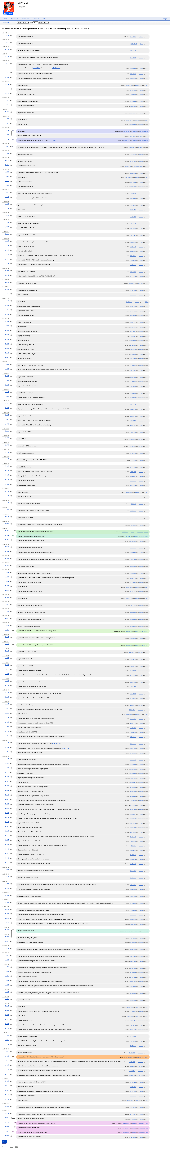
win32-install (145, 931)
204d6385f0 (133, 552)
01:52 (7, 551)
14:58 (7, 658)
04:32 (7, 836)
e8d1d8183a (133, 1000)
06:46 (7, 790)
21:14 (7, 112)
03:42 (7, 858)
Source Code (26, 19)
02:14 (7, 234)
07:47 (7, 772)
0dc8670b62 (132, 147)
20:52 (7, 1118)
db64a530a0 (133, 841)
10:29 (7, 321)
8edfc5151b (133, 915)
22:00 (7, 909)
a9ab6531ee (133, 485)
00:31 (7, 565)
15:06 (7, 888)
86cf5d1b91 (129, 302)
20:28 (7, 1081)
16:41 (7, 89)
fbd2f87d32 (133, 981)
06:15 (7, 471)
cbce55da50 (133, 864)
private (146, 1057)
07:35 (7, 1024)
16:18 (7, 992)
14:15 (7, 743)
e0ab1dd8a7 (132, 652)
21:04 (7, 380)
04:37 (7, 618)
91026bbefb (133, 1082)
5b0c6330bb (129, 85)
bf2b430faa (125, 532)
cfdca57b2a (133, 432)
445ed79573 (133, 57)
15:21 (7, 63)
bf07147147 (134, 43)
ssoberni (134, 131)
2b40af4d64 (133, 885)
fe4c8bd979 (133, 942)
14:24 (7, 713)
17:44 (7, 1074)
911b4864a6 (133, 619)
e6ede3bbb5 (133, 315)
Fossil (11, 1147)
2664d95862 (133, 1011)
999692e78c (133, 956)
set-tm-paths (145, 631)
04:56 (7, 586)
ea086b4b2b (132, 283)
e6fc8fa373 (133, 186)
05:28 (7, 813)
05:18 (7, 817)
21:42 (7, 651)
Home (5, 19)
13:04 (7, 727)
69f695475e (133, 859)
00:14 (7, 431)
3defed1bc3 (133, 924)
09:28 (7, 335)
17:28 (7, 1044)
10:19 (7, 326)
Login (165, 19)
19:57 (7, 42)
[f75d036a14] (56, 743)
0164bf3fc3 (133, 805)
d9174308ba (133, 381)
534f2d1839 (133, 559)
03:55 (7, 840)
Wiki (44, 19)
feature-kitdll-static (143, 1123)
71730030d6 (133, 276)
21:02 (7, 385)
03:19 (7, 902)
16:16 (7, 197)
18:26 (7, 503)
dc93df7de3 (133, 74)
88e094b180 (129, 587)
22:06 (7, 271)
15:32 (7, 960)
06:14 (7, 480)
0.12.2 (147, 85)
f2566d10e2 (133, 322)
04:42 (7, 1095)
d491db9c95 (133, 760)
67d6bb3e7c (133, 744)
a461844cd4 (133, 161)
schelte (141, 36)
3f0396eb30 (133, 246)
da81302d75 (129, 120)
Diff (14, 22)
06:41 (7, 795)
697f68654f (133, 124)
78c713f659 (133, 525)
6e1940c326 (133, 216)
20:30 (7, 665)
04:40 (7, 1099)
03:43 (7, 849)
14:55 (7, 369)
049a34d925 (133, 986)
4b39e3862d (129, 631)
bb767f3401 (133, 420)
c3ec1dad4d (133, 393)
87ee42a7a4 (133, 78)
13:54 (7, 581)
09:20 (7, 339)
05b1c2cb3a (133, 682)
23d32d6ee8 (133, 260)
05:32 (7, 808)
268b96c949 (133, 889)
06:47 (7, 357)
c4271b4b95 (133, 809)
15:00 (7, 681)
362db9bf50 (133, 573)
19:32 (7, 674)
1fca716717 (133, 666)
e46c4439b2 (133, 251)
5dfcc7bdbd (133, 256)
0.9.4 (147, 1016)
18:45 (7, 176)
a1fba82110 (129, 492)
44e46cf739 (126, 1128)
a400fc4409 (133, 686)
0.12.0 (147, 177)
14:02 (7, 752)
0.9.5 (147, 1007)
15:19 (7, 35)
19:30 (7, 215)
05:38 (7, 804)
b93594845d (133, 68)
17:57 (7, 227)
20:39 (7, 547)
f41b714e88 (133, 1029)
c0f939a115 (133, 349)
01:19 (7, 930)
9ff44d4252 (133, 977)
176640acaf (129, 714)
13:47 (7, 294)
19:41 (7, 923)
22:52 (7, 408)
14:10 (7, 747)
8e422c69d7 (132, 1062)
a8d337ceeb (133, 50)
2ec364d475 (133, 198)
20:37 (7, 604)
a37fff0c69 (133, 504)
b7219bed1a (133, 903)
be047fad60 (131, 1057)
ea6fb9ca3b (133, 223)
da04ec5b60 (133, 612)
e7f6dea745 (133, 659)
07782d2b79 (133, 306)
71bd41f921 (133, 938)
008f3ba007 (133, 472)
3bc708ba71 (133, 331)
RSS (16, 1147)
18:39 (7, 241)
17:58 (7, 222)
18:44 (7, 181)
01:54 (7, 941)
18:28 (7, 1065)
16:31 (7, 192)
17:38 (7, 496)
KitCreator (23, 3)
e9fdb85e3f (133, 340)
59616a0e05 (126, 1132)
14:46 (7, 980)
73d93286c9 (133, 896)
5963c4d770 (133, 827)
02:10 (7, 637)
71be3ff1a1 (133, 769)
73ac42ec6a (133, 409)
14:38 (7, 77)
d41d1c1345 (133, 295)
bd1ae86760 (133, 578)
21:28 (7, 56)
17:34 (7, 1040)
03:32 (7, 863)
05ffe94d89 (133, 968)
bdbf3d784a (133, 467)
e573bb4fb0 (132, 439)
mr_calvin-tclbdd (144, 131)
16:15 (7, 948)
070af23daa (133, 1091)
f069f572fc (133, 605)
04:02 (7, 535)
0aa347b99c (132, 1071)
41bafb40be (133, 481)
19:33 (7, 669)
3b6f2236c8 (133, 778)
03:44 (7, 844)
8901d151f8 (133, 638)
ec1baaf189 (133, 242)
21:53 (7, 282)
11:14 (7, 139)
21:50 (7, 445)
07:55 (7, 1015)
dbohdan (140, 1052)
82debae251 (133, 871)
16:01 (7, 146)
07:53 (7, 1019)
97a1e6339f (133, 36)
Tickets (36, 19)
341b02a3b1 (133, 1087)
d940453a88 (133, 787)
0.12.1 (147, 120)
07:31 (7, 777)
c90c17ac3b (133, 173)
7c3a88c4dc (133, 949)
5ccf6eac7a (133, 823)
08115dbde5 (133, 972)
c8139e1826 (133, 290)
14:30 (7, 985)
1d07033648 (133, 1041)
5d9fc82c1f (133, 548)
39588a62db (133, 1025)
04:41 (7, 826)
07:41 (7, 353)
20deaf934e (133, 764)
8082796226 (133, 910)
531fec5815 (133, 832)
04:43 (7, 822)
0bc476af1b (133, 182)
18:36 (7, 250)
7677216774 (133, 582)
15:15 (7, 459)
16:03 (7, 967)
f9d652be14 (133, 205)
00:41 (7, 452)
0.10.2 (147, 587)
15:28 (7, 759)
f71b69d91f (133, 1137)
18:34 (7, 259)
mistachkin (136, 931)
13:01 (7, 731)
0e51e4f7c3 (132, 709)
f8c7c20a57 (133, 327)
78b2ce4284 (126, 131)
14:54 (7, 625)
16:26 (7, 264)
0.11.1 (147, 302)
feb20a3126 (133, 193)
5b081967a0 (133, 732)
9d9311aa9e (133, 265)
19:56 (7, 870)
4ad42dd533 (133, 850)
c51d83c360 (132, 1052)
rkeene (141, 50)
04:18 (7, 685)
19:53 (7, 1051)
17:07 (7, 123)
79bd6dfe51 (133, 818)
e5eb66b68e (129, 645)
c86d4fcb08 (133, 961)
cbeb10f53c (133, 748)
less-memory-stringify (142, 532)
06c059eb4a (133, 358)
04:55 (7, 590)
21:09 (7, 376)
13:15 (7, 722)
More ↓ (4, 1142)
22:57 (7, 403)
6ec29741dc (132, 136)
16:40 (7, 392)
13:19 (7, 718)
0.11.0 (147, 492)
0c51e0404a (132, 1075)
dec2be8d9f (133, 836)
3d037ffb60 (133, 541)
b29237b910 (133, 800)
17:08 (7, 119)
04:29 (7, 49)
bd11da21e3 (133, 1096)
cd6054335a (133, 386)
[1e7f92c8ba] (52, 140)
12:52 (7, 736)
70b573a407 (133, 209)
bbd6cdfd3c (133, 113)
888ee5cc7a (133, 416)
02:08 (7, 558)
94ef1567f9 (130, 1100)
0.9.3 (147, 1100)
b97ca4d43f (129, 177)
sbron (141, 43)
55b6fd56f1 (133, 782)
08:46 (7, 1006)
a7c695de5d (133, 878)
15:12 (7, 130)
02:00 (7, 937)
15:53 (7, 424)
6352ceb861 (133, 365)
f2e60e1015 (133, 753)
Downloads (14, 19)
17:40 (7, 491)
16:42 (7, 84)
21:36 (7, 918)
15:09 (7, 884)
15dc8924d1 (133, 235)
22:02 (7, 275)
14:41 (7, 73)
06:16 (7, 466)
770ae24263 (133, 476)
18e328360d (133, 154)
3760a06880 (133, 497)
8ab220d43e (133, 1020)
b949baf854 (133, 814)
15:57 (7, 955)
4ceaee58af (133, 719)
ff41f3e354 (133, 336)
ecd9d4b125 (133, 796)
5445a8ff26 (133, 345)
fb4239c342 (133, 228)
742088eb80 (133, 566)
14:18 (7, 135)
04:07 (7, 165)
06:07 (7, 799)
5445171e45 (133, 791)
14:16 (7, 208)
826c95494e (132, 446)
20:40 (7, 697)
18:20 (7, 1070)
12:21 (7, 100)
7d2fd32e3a (133, 737)
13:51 (7, 289)
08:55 (7, 344)
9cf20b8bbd (133, 511)
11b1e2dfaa (130, 1016)
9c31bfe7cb (133, 272)
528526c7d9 (128, 166)
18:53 (7, 172)
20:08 (7, 1127)
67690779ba (133, 518)
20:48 (7, 517)
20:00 (7, 524)
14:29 (7, 768)
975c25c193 (128, 536)
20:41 (7, 1122)
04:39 (7, 831)
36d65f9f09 (133, 773)
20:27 (7, 1086)
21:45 (7, 1113)
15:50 (7, 510)
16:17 (7, 310)
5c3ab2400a (133, 1107)
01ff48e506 (133, 354)
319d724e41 (133, 311)
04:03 (7, 531)
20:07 (7, 1131)
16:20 (7, 301)
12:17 (7, 105)
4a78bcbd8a (133, 626)
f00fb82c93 (133, 106)
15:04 (7, 364)
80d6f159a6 (133, 670)
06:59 (7, 786)
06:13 (7, 484)
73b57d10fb (133, 1036)
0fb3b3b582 (133, 693)
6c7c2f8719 (126, 140)
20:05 (7, 415)
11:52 (7, 611)
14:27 (7, 204)
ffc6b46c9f (132, 1066)
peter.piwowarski (138, 166)
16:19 (7, 305)
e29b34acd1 (127, 931)
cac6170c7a (133, 919)
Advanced (6, 22)
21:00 (7, 153)
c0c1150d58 (133, 397)
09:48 (7, 330)
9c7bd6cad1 (133, 1114)
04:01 (7, 540)
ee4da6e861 (133, 90)
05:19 (7, 160)
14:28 (7, 895)
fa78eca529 (133, 698)
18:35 (7, 254)
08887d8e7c (133, 1046)
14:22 (7, 572)
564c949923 (129, 598)
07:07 (7, 781)
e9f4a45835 (133, 101)
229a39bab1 (133, 855)
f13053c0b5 (133, 377)
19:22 (7, 1056)
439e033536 (133, 993)
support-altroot (145, 536)
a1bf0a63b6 (133, 728)
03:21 (7, 1106)
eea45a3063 (133, 591)
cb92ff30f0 (132, 705)
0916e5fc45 (133, 723)
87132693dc (133, 453)
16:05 (7, 314)
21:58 (7, 438)
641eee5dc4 (133, 675)
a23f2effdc (133, 845)
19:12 (7, 1060)
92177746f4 (133, 370)
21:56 (7, 914)
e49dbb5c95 (133, 404)
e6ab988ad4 (126, 1123)
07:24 (7, 1028)
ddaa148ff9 (130, 1007)
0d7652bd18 (133, 94)
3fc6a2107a (133, 1119)
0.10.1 (147, 598)
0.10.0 (147, 714)
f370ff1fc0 (133, 460)
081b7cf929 (133, 425)
